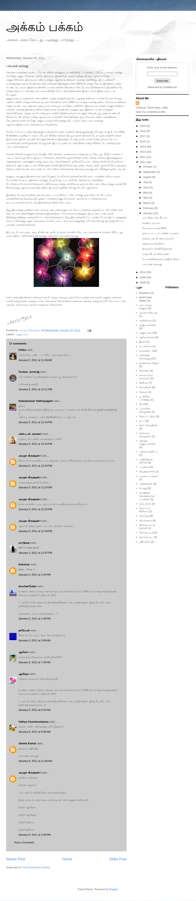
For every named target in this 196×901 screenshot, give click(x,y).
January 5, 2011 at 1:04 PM (34, 574)
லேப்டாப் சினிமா (145, 510)
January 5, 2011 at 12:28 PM (35, 531)
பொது (143, 488)
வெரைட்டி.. (146, 537)
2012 (143, 157)
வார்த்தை (23, 542)
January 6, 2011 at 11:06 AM (35, 760)
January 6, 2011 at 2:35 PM (34, 834)
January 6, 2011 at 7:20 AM (34, 662)
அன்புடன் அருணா (30, 433)
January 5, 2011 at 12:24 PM (35, 443)
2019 (143, 125)
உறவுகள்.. (145, 350)
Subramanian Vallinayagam (35, 400)
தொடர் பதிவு (147, 416)
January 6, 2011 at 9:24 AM (34, 709)
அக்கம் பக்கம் (44, 27)
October (148, 166)
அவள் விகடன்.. (148, 312)
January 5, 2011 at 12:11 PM (35, 389)
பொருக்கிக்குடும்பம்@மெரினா (160, 259)
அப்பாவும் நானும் (145, 307)
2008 (143, 282)
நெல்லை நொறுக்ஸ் (145, 434)
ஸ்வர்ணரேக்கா (27, 586)
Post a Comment (24, 842)
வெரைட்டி (145, 532)
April (146, 197)
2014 (143, 146)
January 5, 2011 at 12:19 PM (35, 422)
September (150, 171)
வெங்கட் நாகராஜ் (28, 371)
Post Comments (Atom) (36, 867)
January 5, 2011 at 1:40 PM (34, 618)
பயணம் (144, 466)
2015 (143, 141)
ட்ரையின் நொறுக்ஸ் (145, 410)
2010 (143, 272)
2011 (143, 162)
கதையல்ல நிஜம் (149, 362)
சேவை (143, 391)
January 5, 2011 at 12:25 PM (35, 509)
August (147, 177)
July (146, 182)
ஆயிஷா (24, 673)
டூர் (141, 404)
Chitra (22, 349)
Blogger (113, 889)
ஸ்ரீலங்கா (144, 541)
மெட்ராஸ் (145, 503)
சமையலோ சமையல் (146, 377)
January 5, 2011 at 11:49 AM (35, 360)
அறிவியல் (145, 320)
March (147, 203)
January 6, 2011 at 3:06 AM (34, 640)
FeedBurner (170, 87)
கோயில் (144, 370)
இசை (142, 341)
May (146, 192)
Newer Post (15, 859)
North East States (145, 299)
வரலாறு (144, 515)
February (149, 208)
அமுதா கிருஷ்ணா (29, 455)
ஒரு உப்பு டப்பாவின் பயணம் (160, 233)
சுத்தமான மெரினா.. (154, 243)
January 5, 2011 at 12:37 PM (35, 552)
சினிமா (143, 382)
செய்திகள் (145, 387)
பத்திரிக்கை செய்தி (146, 461)
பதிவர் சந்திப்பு (148, 451)
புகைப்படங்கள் (148, 476)
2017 (143, 136)
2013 (143, 151)
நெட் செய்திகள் (148, 425)
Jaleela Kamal (27, 743)
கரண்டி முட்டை (151, 223)
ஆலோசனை (146, 337)
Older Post (118, 859)
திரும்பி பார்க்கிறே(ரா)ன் (157, 248)
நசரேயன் (24, 630)
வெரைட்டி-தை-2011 (154, 228)
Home (67, 859)
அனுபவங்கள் (147, 324)
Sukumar (24, 564)
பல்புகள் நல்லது (152, 264)
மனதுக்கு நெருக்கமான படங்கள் (147, 496)
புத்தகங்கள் (145, 483)
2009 (143, 277)
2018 (143, 131)
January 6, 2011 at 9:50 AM (34, 731)
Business (144, 292)
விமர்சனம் (145, 520)
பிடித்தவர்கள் (147, 471)
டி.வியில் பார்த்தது (144, 398)
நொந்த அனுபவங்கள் (147, 442)
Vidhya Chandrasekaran (33, 721)
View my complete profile (150, 111)
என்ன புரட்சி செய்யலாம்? (158, 238)
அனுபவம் (22, 334)
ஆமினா (23, 652)
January (148, 213)
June (146, 187)
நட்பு (142, 420)
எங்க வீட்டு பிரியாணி (155, 254)
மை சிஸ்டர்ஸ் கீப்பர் (154, 217)
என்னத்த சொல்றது (144, 357)
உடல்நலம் (145, 346)
